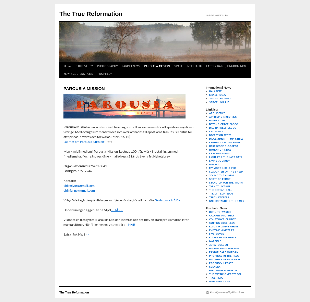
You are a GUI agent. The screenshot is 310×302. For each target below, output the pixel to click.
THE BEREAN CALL (220, 190)
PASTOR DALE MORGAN (223, 252)
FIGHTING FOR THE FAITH (224, 142)
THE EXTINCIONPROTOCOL (225, 274)
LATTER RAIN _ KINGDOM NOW (226, 66)
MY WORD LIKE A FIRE (222, 168)
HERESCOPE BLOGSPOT (223, 146)
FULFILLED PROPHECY (222, 237)
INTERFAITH (194, 66)
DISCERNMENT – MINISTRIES (226, 139)
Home (68, 66)
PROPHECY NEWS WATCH (224, 259)
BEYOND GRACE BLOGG (223, 124)
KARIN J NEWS (131, 66)
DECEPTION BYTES (220, 135)
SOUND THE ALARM (221, 175)
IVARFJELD (215, 241)
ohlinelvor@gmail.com (79, 185)
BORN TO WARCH (220, 212)
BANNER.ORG (217, 120)
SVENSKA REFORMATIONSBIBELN (223, 268)
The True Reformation (90, 13)
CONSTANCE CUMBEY (222, 219)
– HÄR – (117, 210)
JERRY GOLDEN (218, 245)
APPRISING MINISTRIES (223, 117)
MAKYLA (214, 164)
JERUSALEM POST (220, 98)
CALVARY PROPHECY (222, 215)
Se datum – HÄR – (167, 200)
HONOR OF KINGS (220, 150)
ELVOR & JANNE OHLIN (223, 226)
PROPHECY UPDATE (221, 263)
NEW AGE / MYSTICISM (78, 74)
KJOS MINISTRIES (219, 153)
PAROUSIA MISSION (157, 66)
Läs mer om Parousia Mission (83, 141)
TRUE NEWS (216, 278)
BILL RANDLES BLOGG (222, 128)
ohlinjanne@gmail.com (79, 190)
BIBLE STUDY (84, 66)
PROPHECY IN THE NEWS (224, 256)
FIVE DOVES (216, 234)
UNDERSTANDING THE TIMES (226, 201)
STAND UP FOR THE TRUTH (226, 183)
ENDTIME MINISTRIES (221, 230)
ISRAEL (178, 66)
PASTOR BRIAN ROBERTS (224, 248)
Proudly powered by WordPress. (227, 292)
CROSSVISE (216, 131)
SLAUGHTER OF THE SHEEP (226, 172)
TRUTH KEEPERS (219, 197)
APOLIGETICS (217, 113)
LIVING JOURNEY (219, 161)
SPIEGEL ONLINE (219, 102)
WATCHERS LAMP (219, 281)
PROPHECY (104, 74)
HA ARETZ (215, 91)
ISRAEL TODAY (217, 95)
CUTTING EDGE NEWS (222, 223)
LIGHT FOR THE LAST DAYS (225, 157)
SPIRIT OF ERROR (219, 179)
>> (87, 234)
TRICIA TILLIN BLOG (221, 194)
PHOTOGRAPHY (107, 66)
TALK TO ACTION (219, 186)
